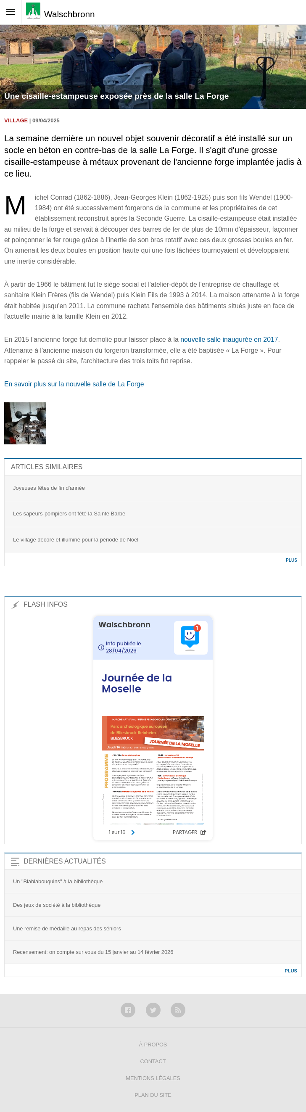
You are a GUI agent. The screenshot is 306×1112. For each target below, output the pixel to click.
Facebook (128, 1010)
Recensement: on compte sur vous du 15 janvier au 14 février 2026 (93, 952)
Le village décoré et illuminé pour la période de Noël (75, 539)
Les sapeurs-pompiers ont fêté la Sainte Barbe (69, 513)
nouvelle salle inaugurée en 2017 (229, 339)
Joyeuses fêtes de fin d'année (49, 488)
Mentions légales (153, 1078)
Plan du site (153, 1095)
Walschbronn (69, 14)
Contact (153, 1061)
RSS (178, 1010)
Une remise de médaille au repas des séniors (67, 928)
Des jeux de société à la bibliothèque (56, 905)
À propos (153, 1044)
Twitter (153, 1010)
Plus (291, 560)
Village (16, 120)
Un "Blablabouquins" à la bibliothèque (58, 881)
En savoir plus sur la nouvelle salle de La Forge (74, 384)
